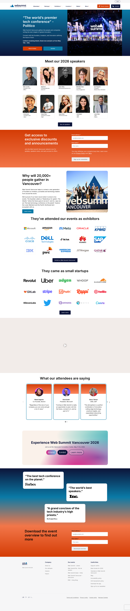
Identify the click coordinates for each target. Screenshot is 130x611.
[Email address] (90, 138)
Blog (92, 575)
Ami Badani (83, 107)
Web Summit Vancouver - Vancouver (75, 576)
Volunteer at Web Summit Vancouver (98, 572)
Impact (47, 573)
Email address (76, 134)
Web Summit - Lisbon (74, 565)
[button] (103, 6)
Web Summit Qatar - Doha (75, 573)
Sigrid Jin (47, 79)
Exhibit (62, 452)
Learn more (76, 452)
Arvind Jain (29, 107)
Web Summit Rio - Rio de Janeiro (75, 569)
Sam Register (100, 79)
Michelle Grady (82, 79)
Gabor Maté (65, 79)
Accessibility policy (96, 578)
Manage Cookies (103, 597)
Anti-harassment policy (97, 581)
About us (47, 565)
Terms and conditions (73, 597)
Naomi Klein (65, 107)
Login (117, 1)
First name (75, 142)
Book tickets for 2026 (97, 568)
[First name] (90, 146)
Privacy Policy (80, 153)
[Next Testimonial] (108, 401)
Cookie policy (93, 597)
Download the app (96, 583)
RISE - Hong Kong (73, 580)
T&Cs (90, 153)
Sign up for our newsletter (98, 586)
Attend (51, 452)
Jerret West (100, 107)
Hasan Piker (47, 107)
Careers (47, 571)
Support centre (95, 565)
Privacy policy (84, 597)
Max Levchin (29, 79)
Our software (48, 568)
